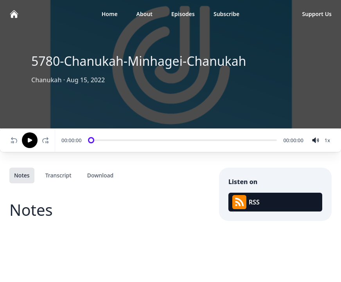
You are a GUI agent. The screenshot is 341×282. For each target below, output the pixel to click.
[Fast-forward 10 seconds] (47, 140)
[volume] (315, 140)
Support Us (317, 14)
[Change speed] (327, 140)
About (144, 14)
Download (100, 175)
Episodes (183, 14)
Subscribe (226, 14)
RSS (246, 202)
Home (110, 14)
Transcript (58, 175)
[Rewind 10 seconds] (14, 140)
